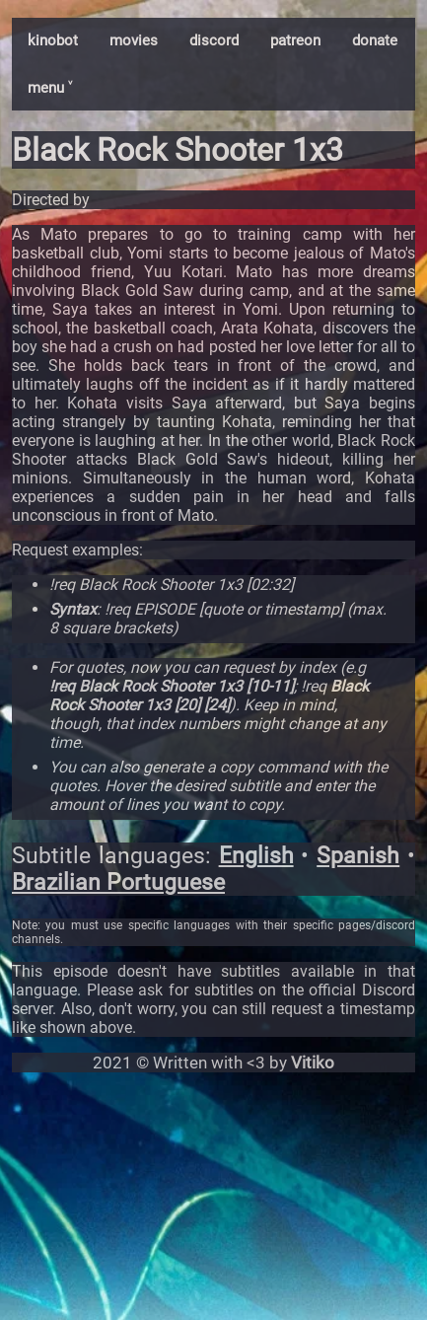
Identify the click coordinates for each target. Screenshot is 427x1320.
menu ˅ (50, 88)
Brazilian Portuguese (118, 882)
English (256, 856)
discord (214, 40)
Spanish (358, 856)
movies (133, 40)
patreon (295, 40)
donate (374, 40)
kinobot (53, 40)
